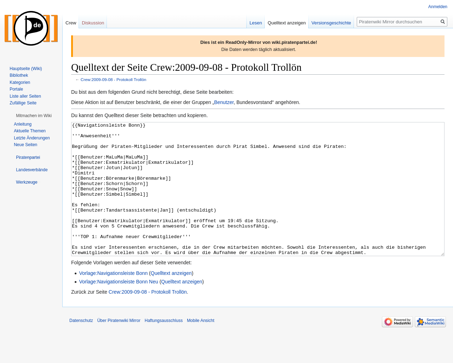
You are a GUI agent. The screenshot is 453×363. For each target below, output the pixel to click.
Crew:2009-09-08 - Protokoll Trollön (113, 79)
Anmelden (437, 6)
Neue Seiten (25, 144)
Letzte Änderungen (32, 138)
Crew (70, 22)
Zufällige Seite (23, 102)
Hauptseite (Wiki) (26, 68)
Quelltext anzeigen (171, 299)
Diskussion (93, 22)
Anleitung (22, 124)
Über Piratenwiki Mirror (119, 347)
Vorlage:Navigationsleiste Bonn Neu (118, 308)
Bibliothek (19, 75)
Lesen (256, 22)
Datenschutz (81, 347)
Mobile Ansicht (200, 347)
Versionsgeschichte (331, 22)
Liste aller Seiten (25, 96)
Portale (16, 89)
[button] (34, 115)
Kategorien (20, 82)
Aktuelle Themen (30, 130)
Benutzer (224, 102)
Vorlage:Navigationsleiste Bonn (113, 299)
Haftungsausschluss (164, 347)
